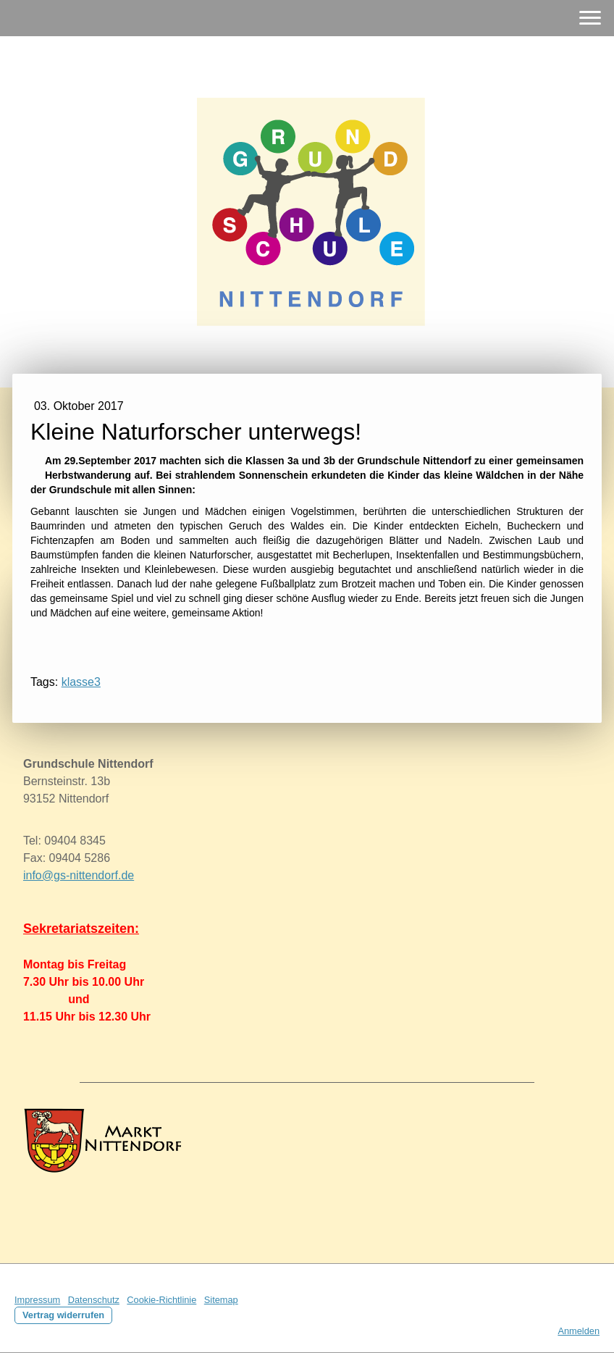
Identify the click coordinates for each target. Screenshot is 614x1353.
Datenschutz (93, 1299)
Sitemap (221, 1299)
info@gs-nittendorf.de (78, 875)
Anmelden (579, 1330)
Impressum (37, 1299)
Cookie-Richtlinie (161, 1299)
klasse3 (81, 682)
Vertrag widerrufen (63, 1315)
